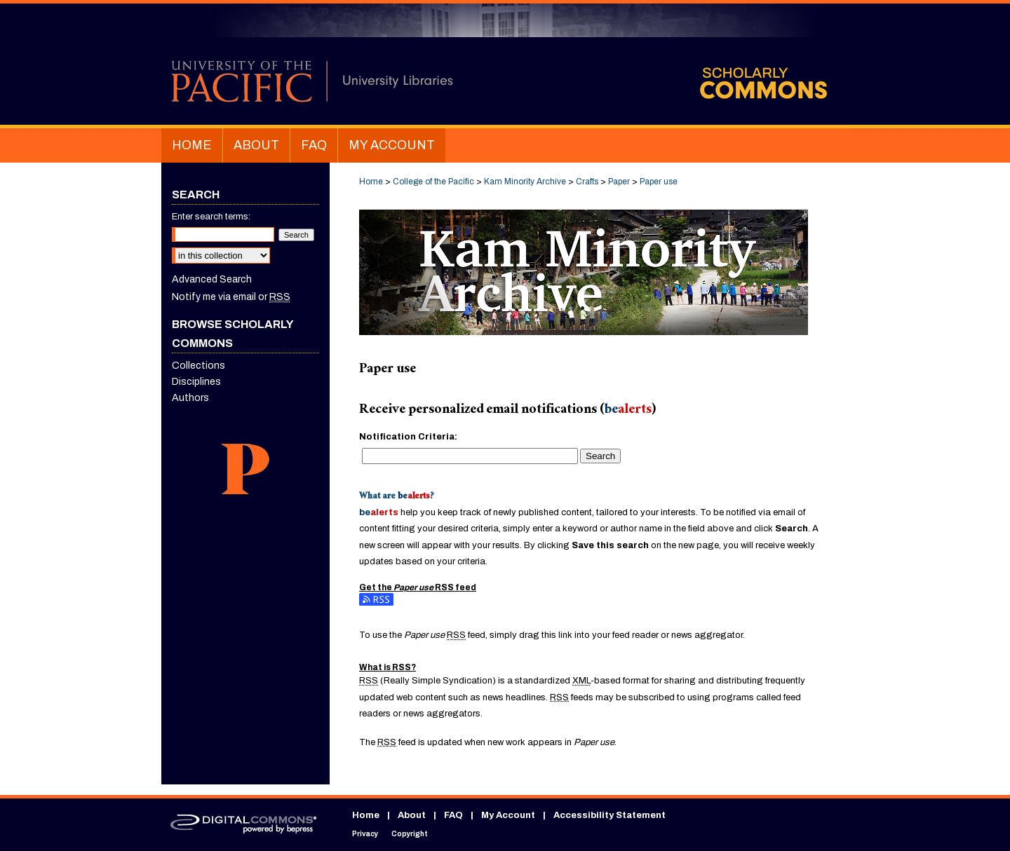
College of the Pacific (433, 181)
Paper (619, 181)
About (412, 815)
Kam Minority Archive (525, 181)
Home (371, 181)
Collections (198, 365)
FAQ (453, 815)
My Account (508, 815)
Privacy (365, 834)
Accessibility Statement (609, 815)
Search (600, 456)
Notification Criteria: (408, 437)
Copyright (409, 834)
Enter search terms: (211, 217)
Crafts (587, 181)
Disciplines (196, 381)
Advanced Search (212, 279)
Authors (190, 398)
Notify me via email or (231, 297)
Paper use (659, 181)
